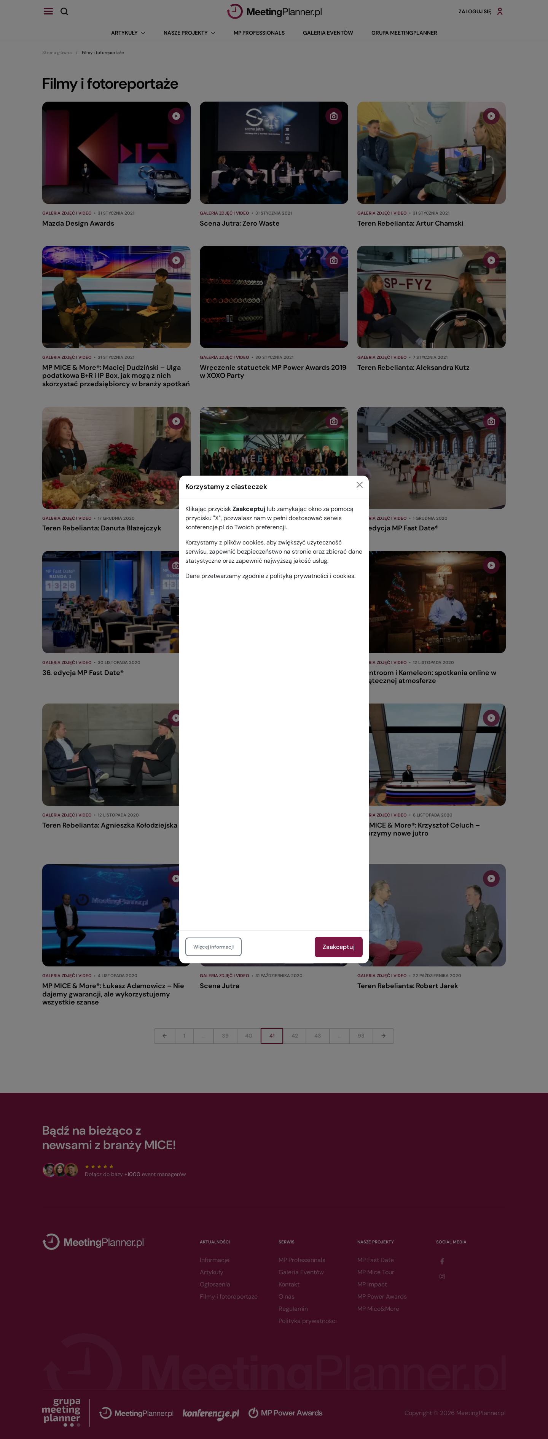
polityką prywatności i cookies (312, 576)
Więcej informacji (213, 947)
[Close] (360, 485)
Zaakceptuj (339, 947)
